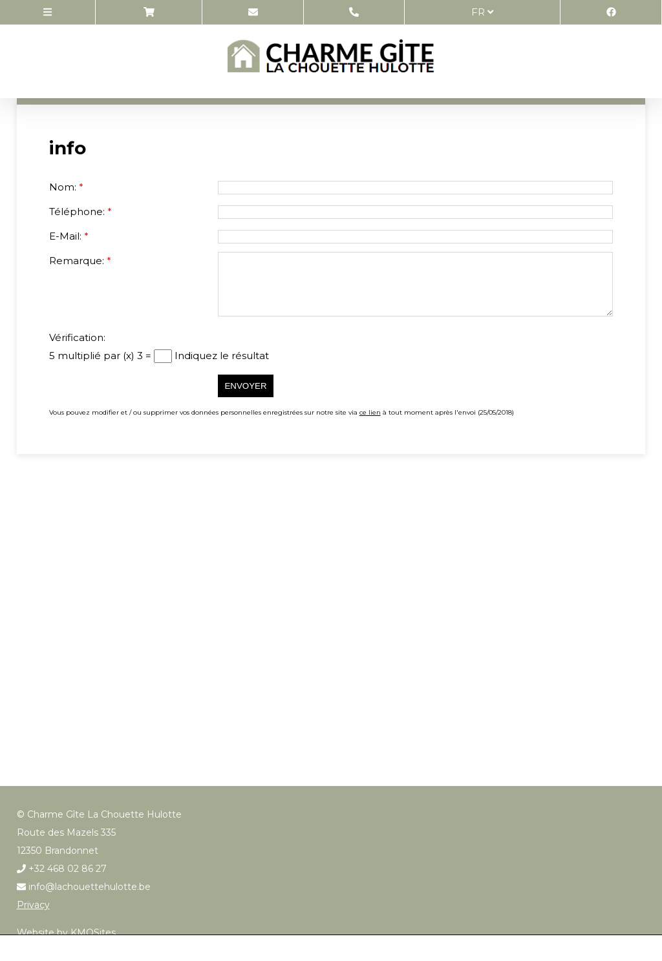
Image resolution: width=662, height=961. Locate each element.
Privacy (33, 905)
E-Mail (64, 236)
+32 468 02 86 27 (62, 868)
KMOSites (93, 932)
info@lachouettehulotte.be (84, 887)
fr (482, 12)
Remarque (75, 260)
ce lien (370, 412)
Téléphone (76, 211)
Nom (61, 187)
